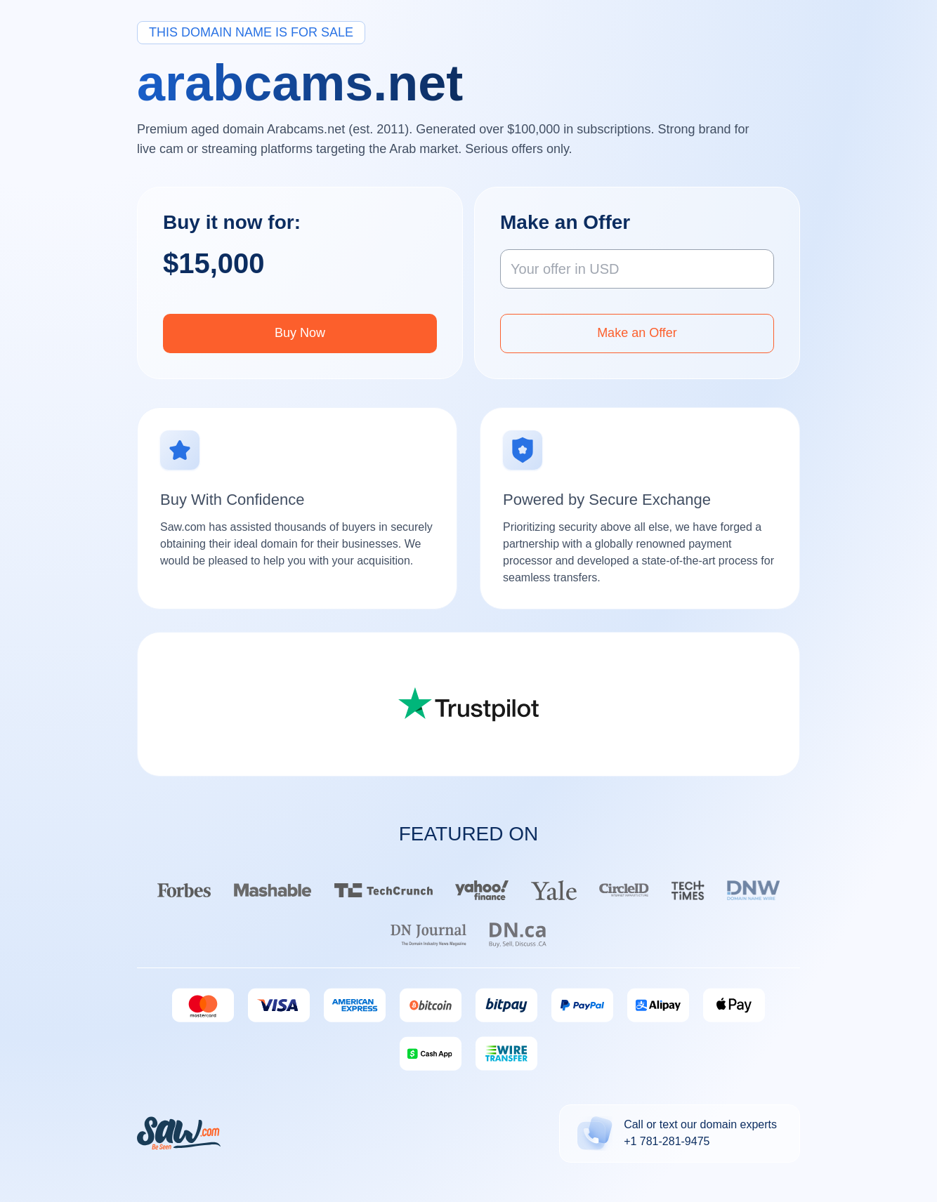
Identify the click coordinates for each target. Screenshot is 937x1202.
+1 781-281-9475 (666, 1141)
